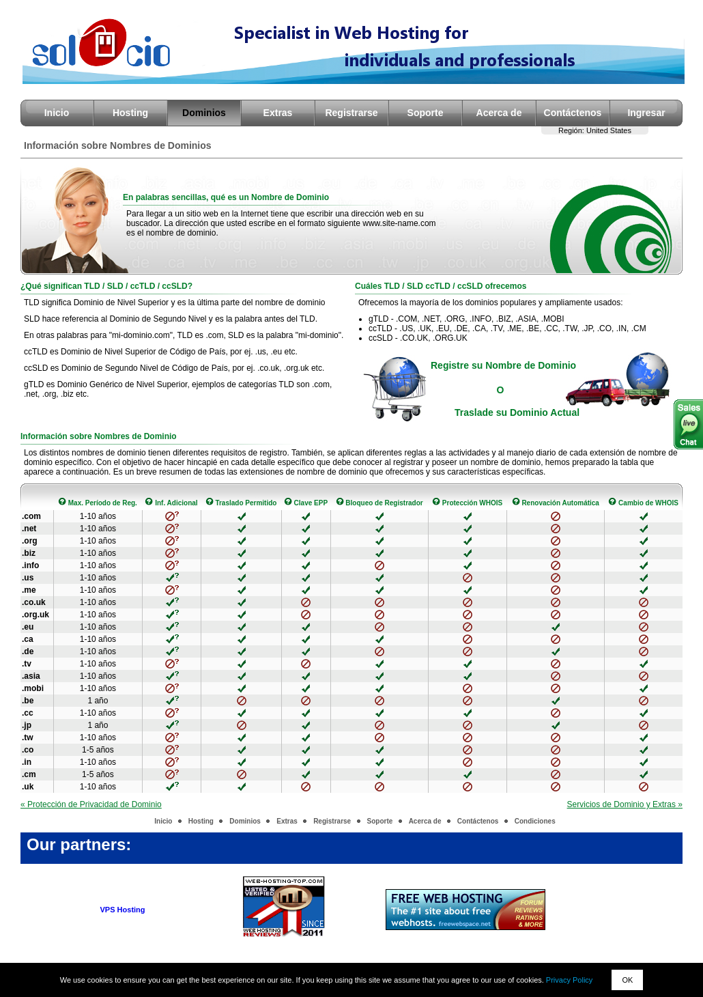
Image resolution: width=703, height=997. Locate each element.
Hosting (130, 112)
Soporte (425, 112)
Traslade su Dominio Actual (517, 412)
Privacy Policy (569, 980)
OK (627, 980)
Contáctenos (573, 112)
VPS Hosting (122, 909)
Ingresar (646, 112)
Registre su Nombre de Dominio (503, 365)
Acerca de (499, 112)
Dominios (204, 112)
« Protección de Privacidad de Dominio (91, 804)
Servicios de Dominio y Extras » (625, 804)
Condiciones (535, 821)
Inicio (57, 112)
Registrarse (351, 112)
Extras (278, 112)
